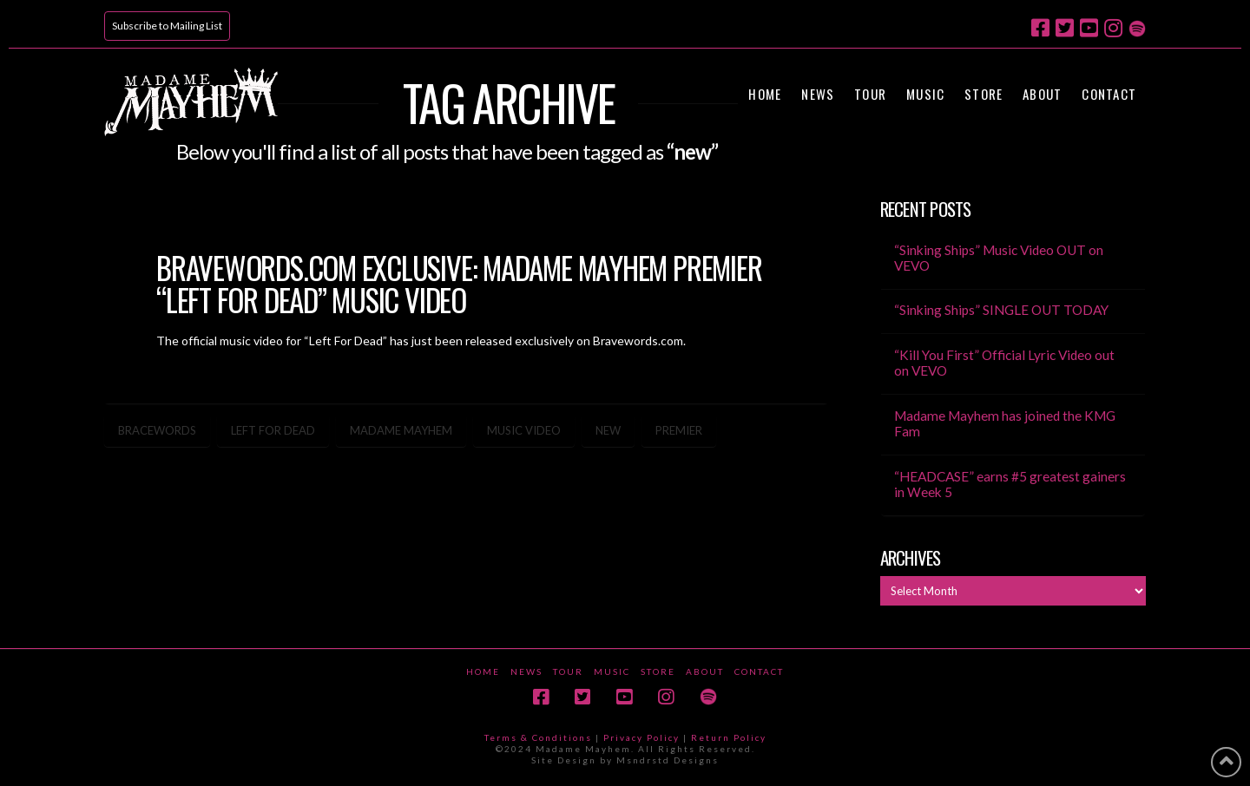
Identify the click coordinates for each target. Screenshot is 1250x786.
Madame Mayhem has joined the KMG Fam (1004, 424)
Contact (759, 671)
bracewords (157, 430)
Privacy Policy (641, 737)
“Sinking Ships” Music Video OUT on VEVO (998, 258)
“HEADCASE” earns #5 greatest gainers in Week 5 (1010, 484)
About (705, 671)
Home (483, 671)
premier (678, 430)
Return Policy (728, 737)
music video (524, 430)
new (608, 430)
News (526, 671)
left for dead (273, 430)
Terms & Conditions (538, 737)
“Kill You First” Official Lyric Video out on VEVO (1004, 363)
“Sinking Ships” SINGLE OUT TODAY (1001, 310)
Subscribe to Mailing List (167, 25)
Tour (568, 671)
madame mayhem (401, 430)
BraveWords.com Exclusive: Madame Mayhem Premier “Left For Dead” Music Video (458, 283)
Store (658, 671)
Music (612, 671)
